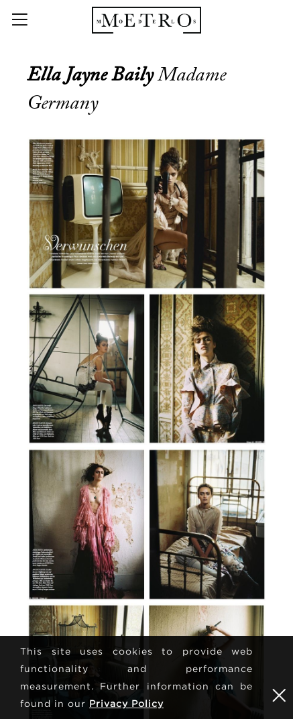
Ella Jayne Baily (92, 74)
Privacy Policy (126, 703)
